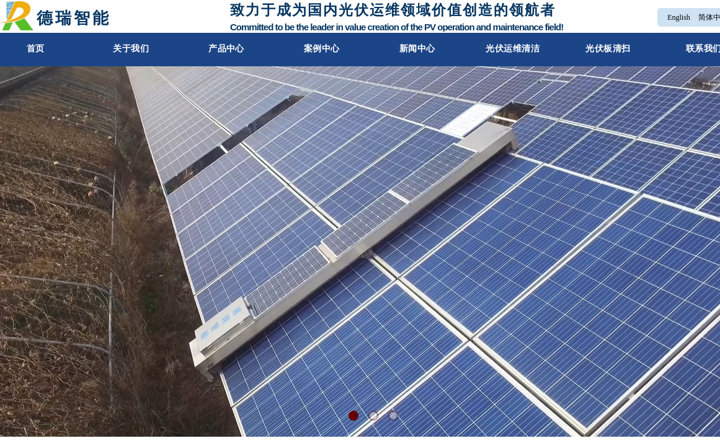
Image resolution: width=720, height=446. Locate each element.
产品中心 (222, 48)
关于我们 (125, 48)
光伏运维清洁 (516, 48)
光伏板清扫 (614, 48)
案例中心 (320, 48)
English (678, 17)
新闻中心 (418, 48)
